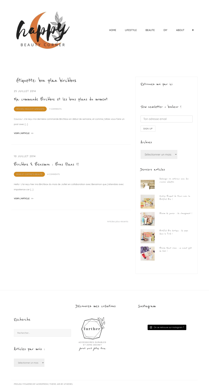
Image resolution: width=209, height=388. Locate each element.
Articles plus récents (117, 221)
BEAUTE (150, 30)
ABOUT (180, 30)
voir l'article (23, 133)
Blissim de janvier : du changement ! (176, 213)
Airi (58, 384)
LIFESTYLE (131, 30)
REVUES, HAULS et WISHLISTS (30, 109)
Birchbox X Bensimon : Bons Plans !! (46, 164)
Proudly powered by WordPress (31, 384)
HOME (112, 30)
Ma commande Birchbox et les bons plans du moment (61, 99)
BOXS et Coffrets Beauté (29, 174)
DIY (165, 30)
